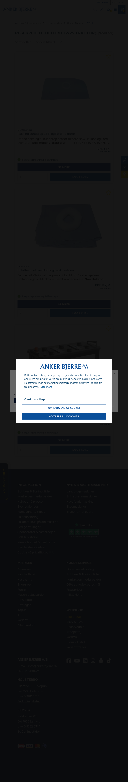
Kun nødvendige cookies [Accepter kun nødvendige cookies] (64, 407)
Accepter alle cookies (64, 416)
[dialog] (64, 391)
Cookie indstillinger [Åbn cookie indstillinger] (35, 399)
